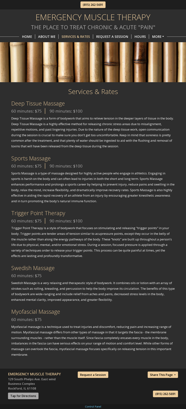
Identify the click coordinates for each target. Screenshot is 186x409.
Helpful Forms (156, 36)
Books (98, 44)
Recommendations (71, 44)
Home (17, 36)
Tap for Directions (23, 404)
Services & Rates (66, 36)
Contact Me (23, 44)
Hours (130, 36)
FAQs (44, 44)
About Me (37, 36)
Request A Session (102, 36)
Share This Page (161, 382)
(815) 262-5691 (93, 5)
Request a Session (93, 382)
